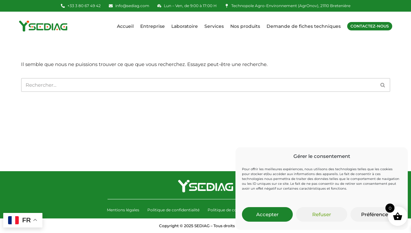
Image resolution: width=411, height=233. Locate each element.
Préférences (376, 214)
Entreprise (152, 26)
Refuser (321, 214)
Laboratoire (184, 26)
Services (214, 26)
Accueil (125, 26)
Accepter (267, 214)
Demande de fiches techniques (304, 26)
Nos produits (245, 26)
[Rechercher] (198, 85)
